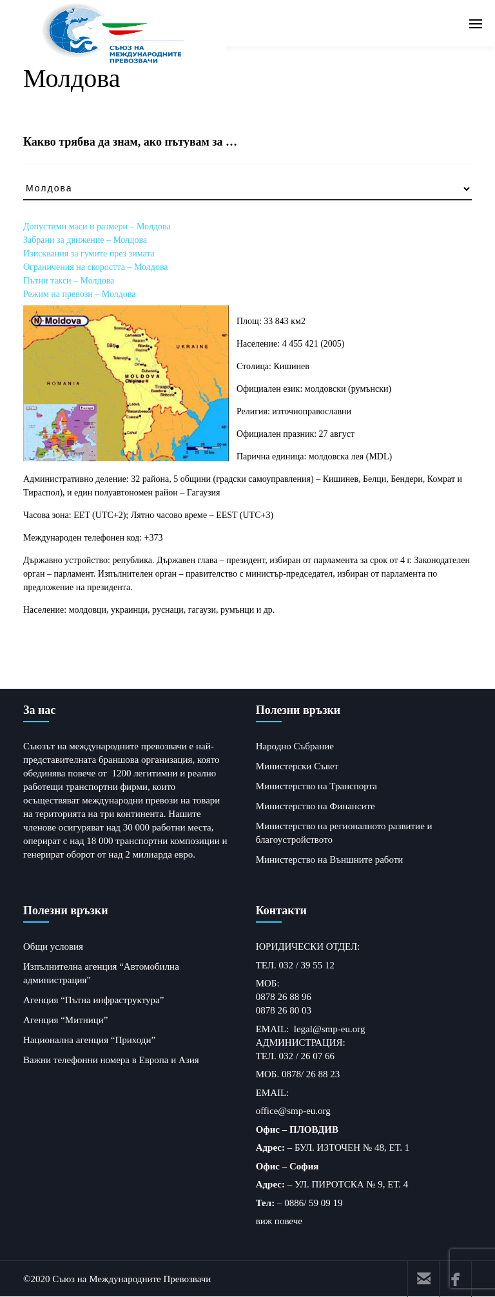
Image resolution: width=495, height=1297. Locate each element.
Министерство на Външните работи (329, 859)
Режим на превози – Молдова (79, 294)
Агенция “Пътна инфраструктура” (93, 1000)
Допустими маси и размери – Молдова (97, 226)
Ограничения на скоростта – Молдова (95, 267)
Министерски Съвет (297, 766)
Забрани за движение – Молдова (85, 240)
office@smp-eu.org (293, 1111)
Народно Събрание (295, 746)
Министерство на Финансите (315, 806)
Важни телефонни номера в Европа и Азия (111, 1060)
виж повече (279, 1221)
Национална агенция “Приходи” (89, 1040)
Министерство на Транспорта (316, 786)
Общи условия (53, 946)
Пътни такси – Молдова (68, 280)
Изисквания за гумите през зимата (89, 253)
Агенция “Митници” (65, 1020)
